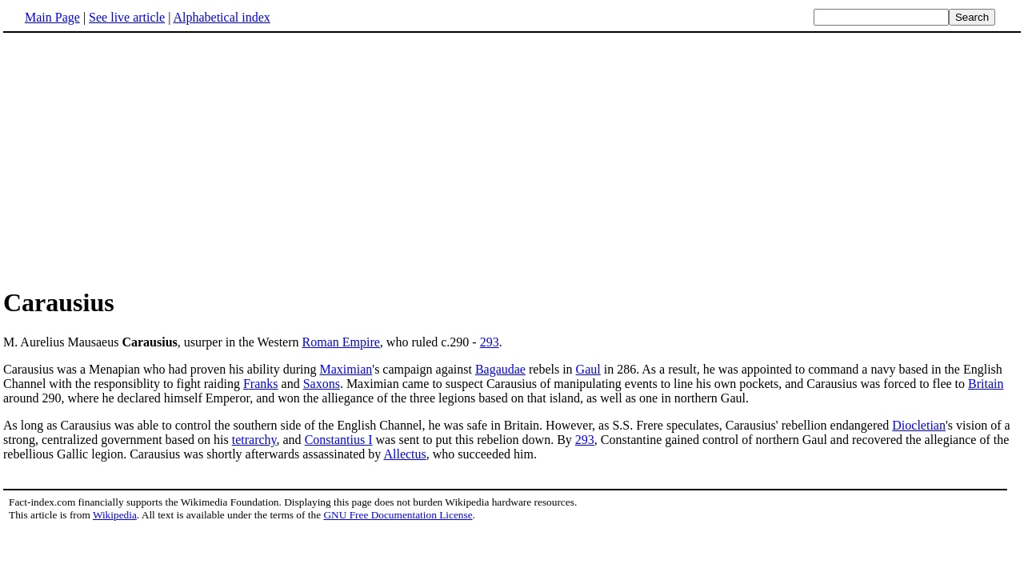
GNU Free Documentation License (397, 515)
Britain (985, 383)
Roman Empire (341, 342)
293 (489, 342)
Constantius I (339, 439)
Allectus (404, 454)
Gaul (588, 369)
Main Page (52, 17)
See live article (127, 17)
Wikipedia (115, 515)
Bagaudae (500, 369)
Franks (260, 383)
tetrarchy (254, 439)
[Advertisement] (137, 159)
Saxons (321, 383)
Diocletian (919, 425)
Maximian (345, 369)
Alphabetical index (221, 17)
